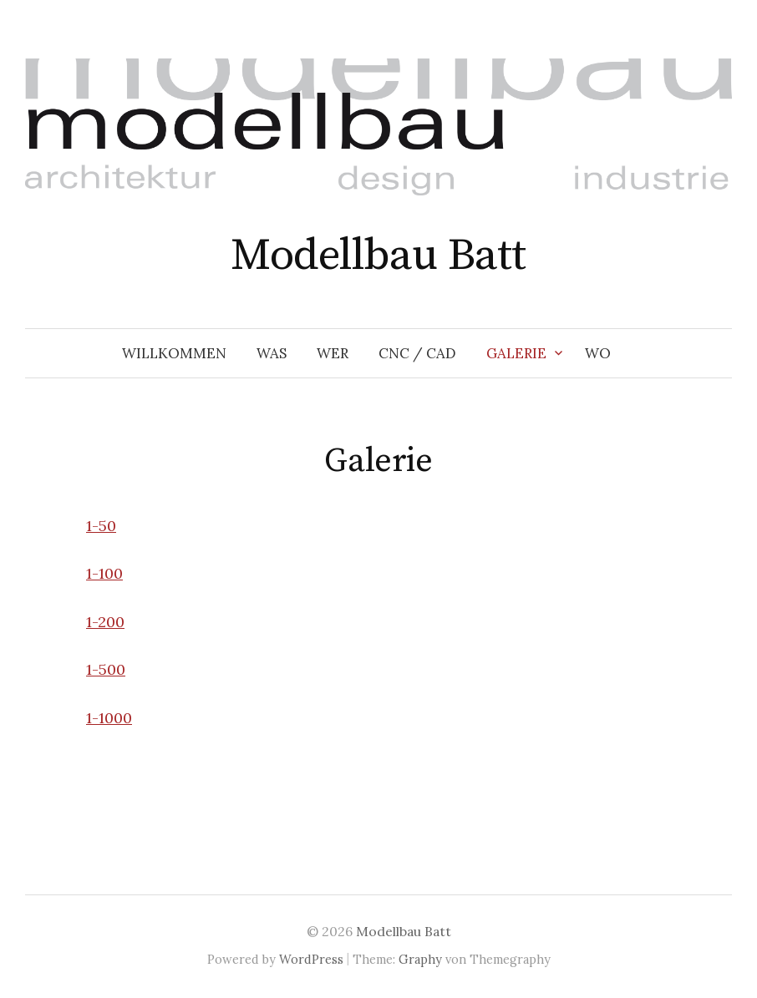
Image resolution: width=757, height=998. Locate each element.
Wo (598, 353)
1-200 (105, 621)
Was (272, 353)
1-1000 (109, 717)
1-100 (104, 573)
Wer (332, 353)
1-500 (105, 669)
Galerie (516, 353)
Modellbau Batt (378, 255)
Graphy (420, 959)
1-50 (101, 525)
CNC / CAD (417, 353)
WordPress (311, 959)
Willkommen (174, 353)
